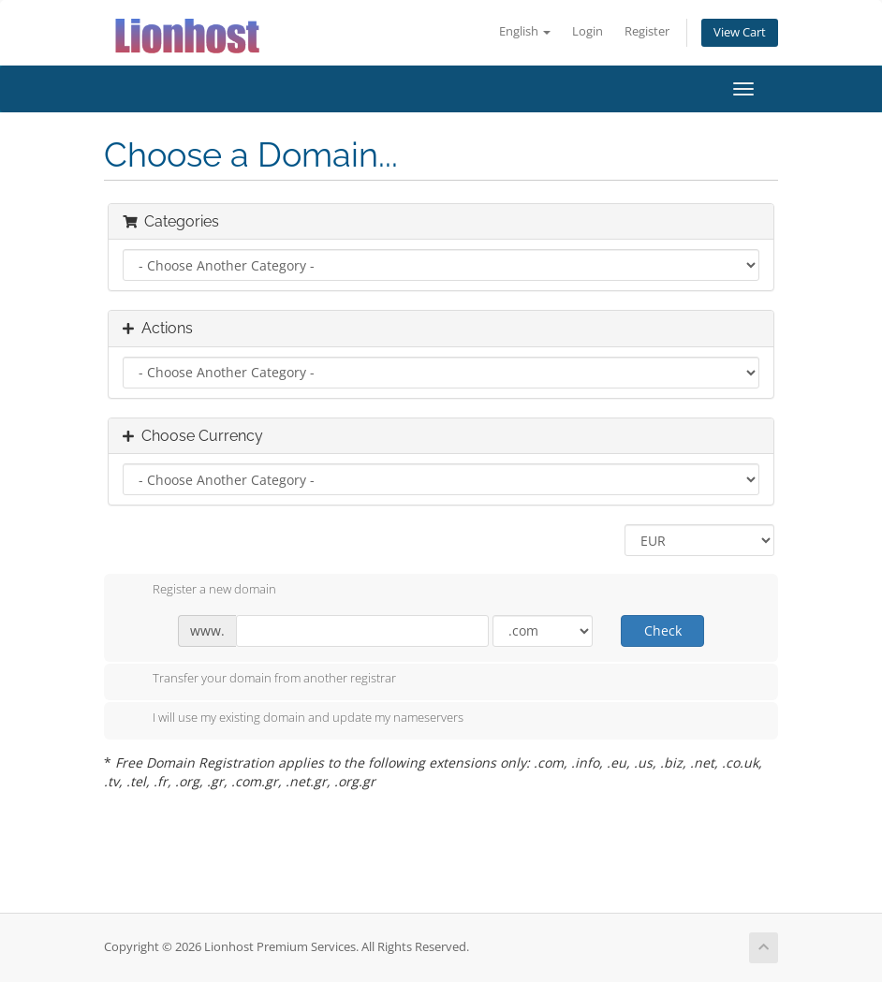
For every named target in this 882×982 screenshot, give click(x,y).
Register (647, 31)
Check (663, 630)
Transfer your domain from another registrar (259, 679)
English (525, 31)
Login (587, 31)
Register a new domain (199, 590)
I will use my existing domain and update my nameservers (293, 719)
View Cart (739, 32)
